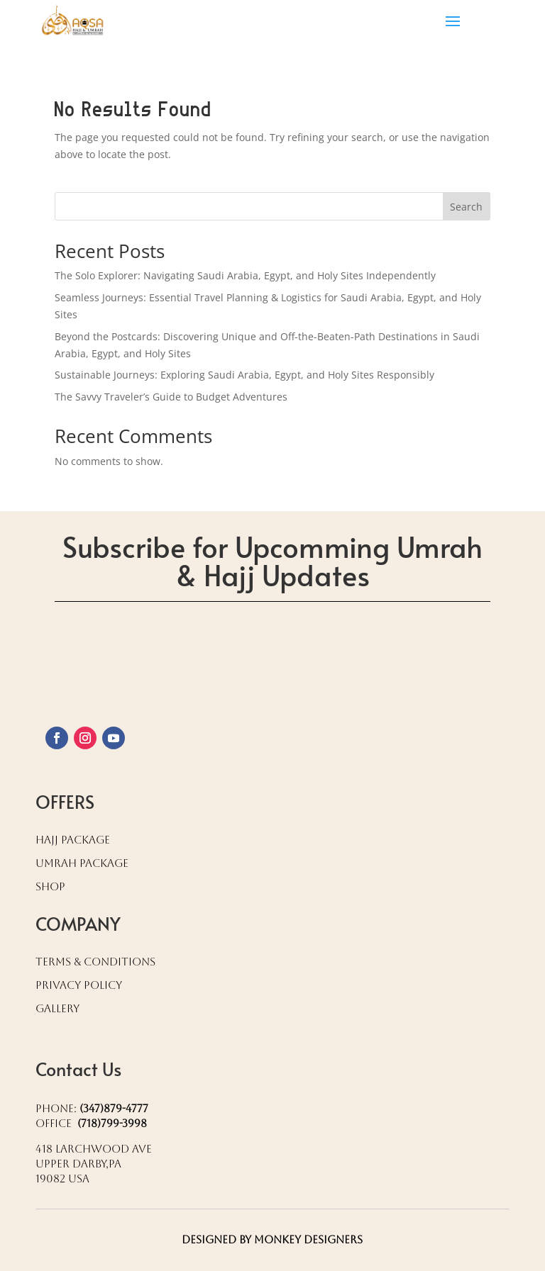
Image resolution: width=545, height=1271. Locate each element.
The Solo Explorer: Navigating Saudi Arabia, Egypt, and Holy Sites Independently (245, 275)
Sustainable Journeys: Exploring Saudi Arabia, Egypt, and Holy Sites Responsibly (244, 374)
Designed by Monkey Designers (272, 1239)
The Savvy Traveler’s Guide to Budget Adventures (171, 396)
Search (466, 206)
